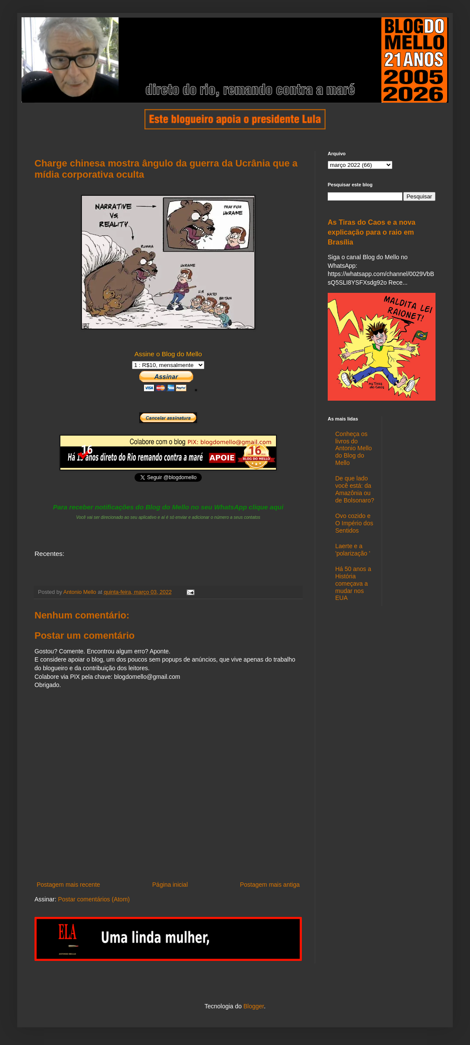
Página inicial (170, 884)
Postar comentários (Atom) (94, 899)
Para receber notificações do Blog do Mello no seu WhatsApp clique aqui (168, 507)
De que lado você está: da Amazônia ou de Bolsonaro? (354, 489)
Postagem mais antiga (270, 884)
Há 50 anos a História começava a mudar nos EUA (353, 583)
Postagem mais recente (68, 884)
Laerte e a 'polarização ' (352, 550)
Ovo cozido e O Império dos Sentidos (354, 523)
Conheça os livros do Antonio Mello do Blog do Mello (353, 448)
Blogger (253, 1006)
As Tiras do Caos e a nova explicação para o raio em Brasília (371, 232)
